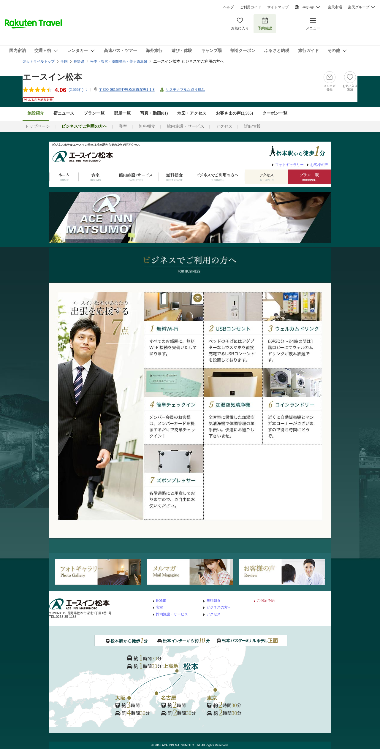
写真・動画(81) (154, 113)
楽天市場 (335, 7)
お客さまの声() (234, 113)
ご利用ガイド (250, 7)
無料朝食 (147, 126)
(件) (78, 89)
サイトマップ (278, 7)
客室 (123, 126)
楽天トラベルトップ (39, 61)
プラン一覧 (94, 113)
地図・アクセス (191, 113)
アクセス (224, 126)
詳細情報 (252, 126)
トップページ (37, 126)
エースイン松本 (52, 77)
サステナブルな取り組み (185, 90)
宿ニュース (63, 113)
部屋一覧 (122, 113)
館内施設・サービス (185, 126)
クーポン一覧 (274, 113)
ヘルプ (228, 7)
